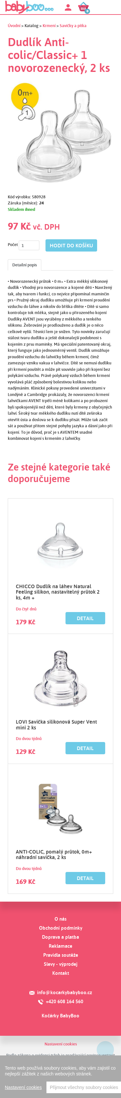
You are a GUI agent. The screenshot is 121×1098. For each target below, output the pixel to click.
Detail (85, 618)
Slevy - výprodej (60, 964)
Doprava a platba (60, 937)
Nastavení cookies (61, 1043)
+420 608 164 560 (64, 1001)
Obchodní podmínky (60, 928)
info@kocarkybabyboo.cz (64, 992)
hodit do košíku (71, 245)
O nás (60, 919)
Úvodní (14, 25)
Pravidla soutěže (60, 955)
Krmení (49, 25)
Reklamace (60, 946)
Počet (13, 244)
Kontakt (60, 973)
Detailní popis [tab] (24, 264)
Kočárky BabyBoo (60, 1016)
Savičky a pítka (73, 25)
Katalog (31, 25)
